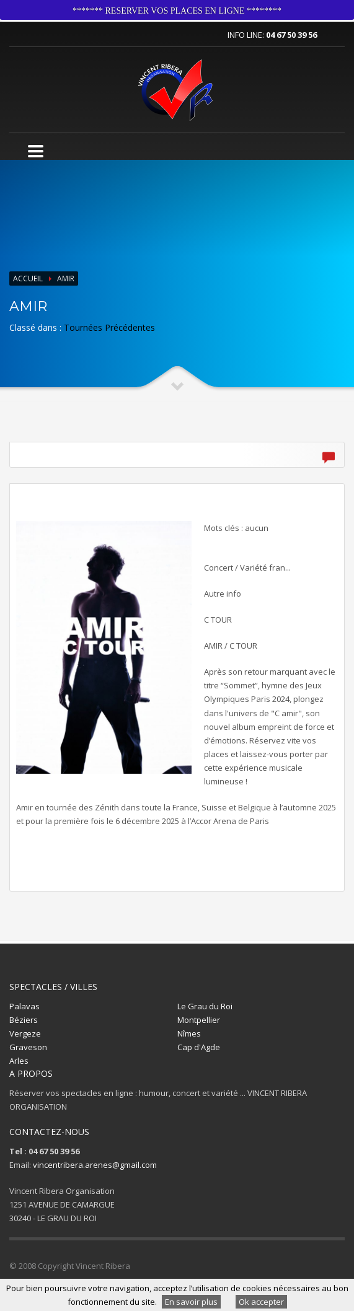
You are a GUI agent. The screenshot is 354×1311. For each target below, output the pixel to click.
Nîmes (189, 1033)
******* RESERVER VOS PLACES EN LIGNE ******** (177, 10)
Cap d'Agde (198, 1047)
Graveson (28, 1047)
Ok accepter (261, 1301)
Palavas (24, 1006)
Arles (19, 1060)
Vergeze (25, 1033)
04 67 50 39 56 (291, 34)
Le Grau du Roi (204, 1006)
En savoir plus (191, 1301)
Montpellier (198, 1019)
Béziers (23, 1019)
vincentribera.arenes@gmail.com (95, 1164)
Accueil (28, 278)
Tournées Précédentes (109, 327)
